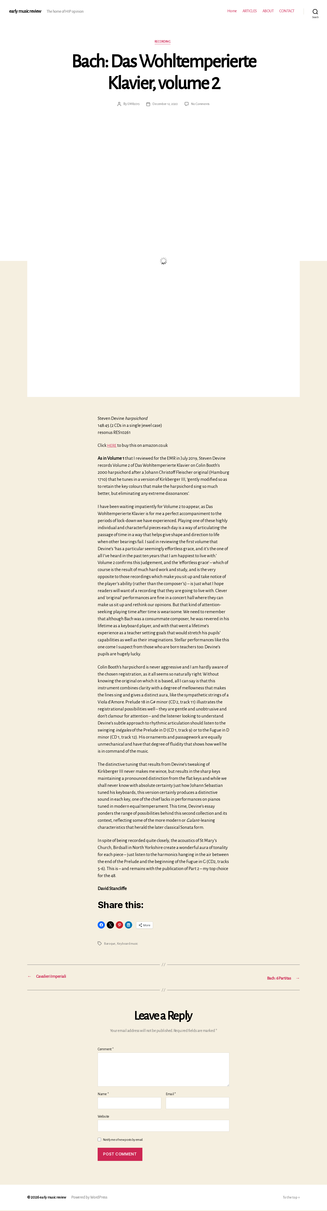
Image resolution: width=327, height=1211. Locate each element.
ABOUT (268, 11)
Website (103, 1117)
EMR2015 (131, 105)
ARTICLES (250, 11)
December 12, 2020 (164, 105)
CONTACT (287, 11)
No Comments (201, 105)
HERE (112, 446)
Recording (163, 42)
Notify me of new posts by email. (123, 1140)
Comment (106, 1049)
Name (103, 1094)
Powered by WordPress (92, 1198)
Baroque (110, 944)
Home (232, 11)
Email (171, 1094)
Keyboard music (128, 944)
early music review (26, 11)
